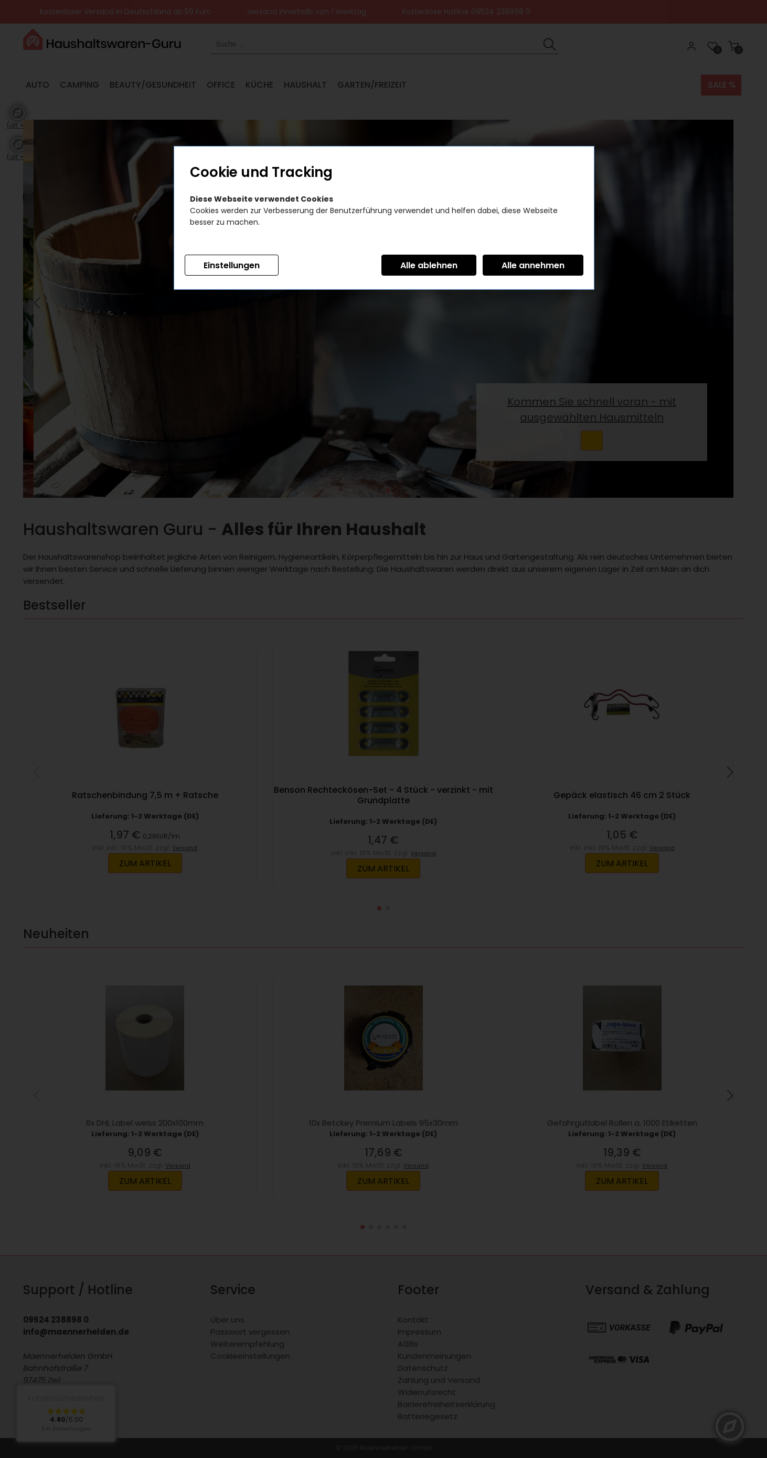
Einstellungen (232, 265)
